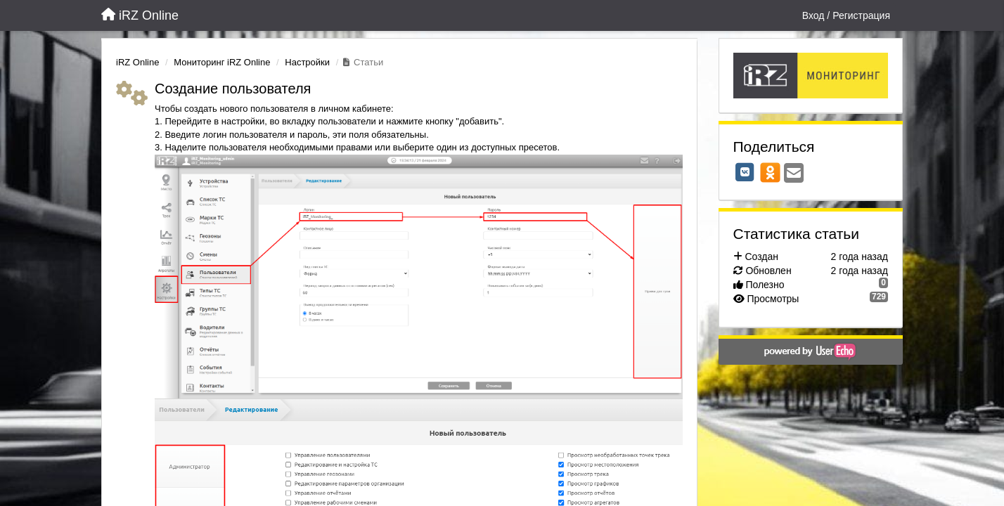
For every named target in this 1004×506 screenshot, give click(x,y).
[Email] (794, 174)
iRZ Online (137, 62)
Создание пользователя (233, 88)
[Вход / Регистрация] (846, 15)
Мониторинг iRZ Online (222, 62)
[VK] (745, 172)
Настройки (307, 62)
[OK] (770, 172)
